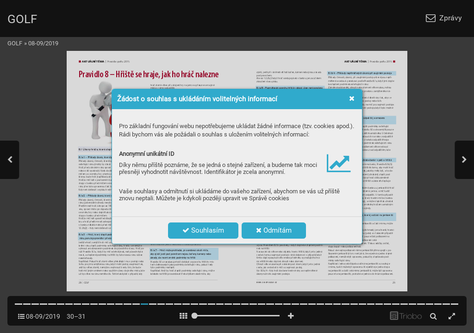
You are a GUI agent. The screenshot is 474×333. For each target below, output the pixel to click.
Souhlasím (203, 230)
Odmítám (274, 230)
